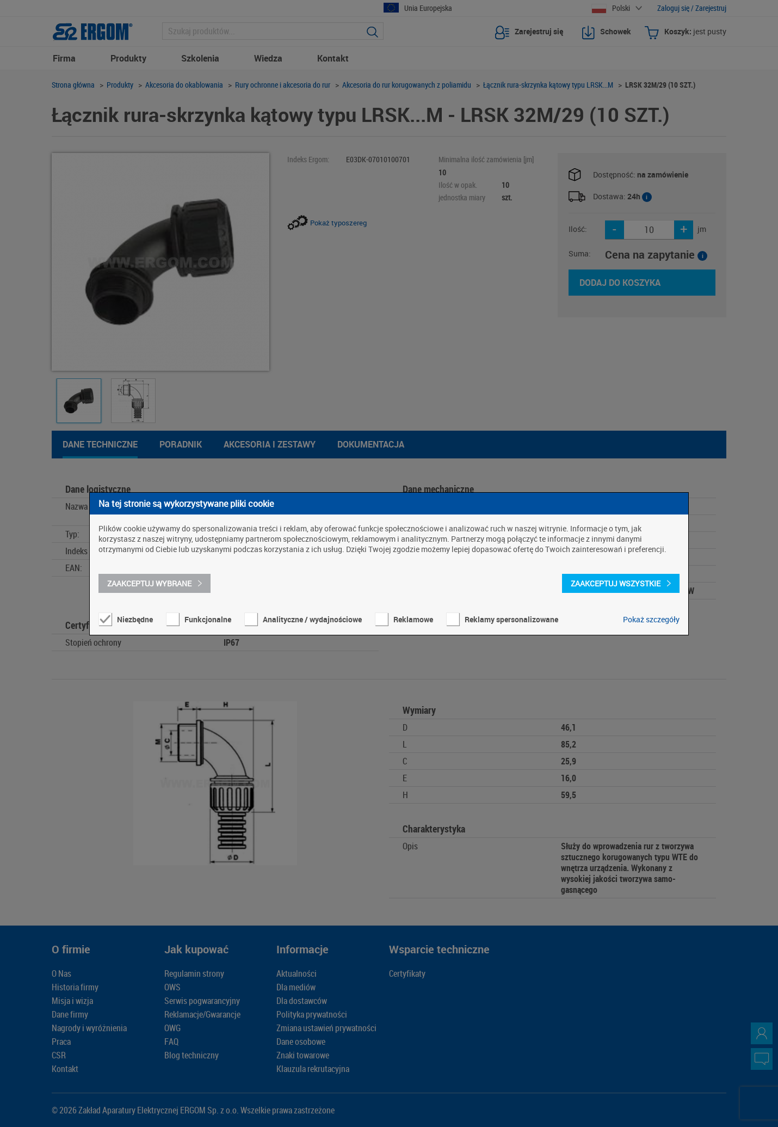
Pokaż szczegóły (651, 619)
